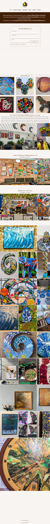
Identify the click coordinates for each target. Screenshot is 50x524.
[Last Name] (24, 37)
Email (12, 39)
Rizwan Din (26, 522)
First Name (14, 31)
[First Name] (24, 33)
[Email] (20, 42)
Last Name (14, 35)
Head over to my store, (24, 20)
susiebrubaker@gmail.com (25, 520)
